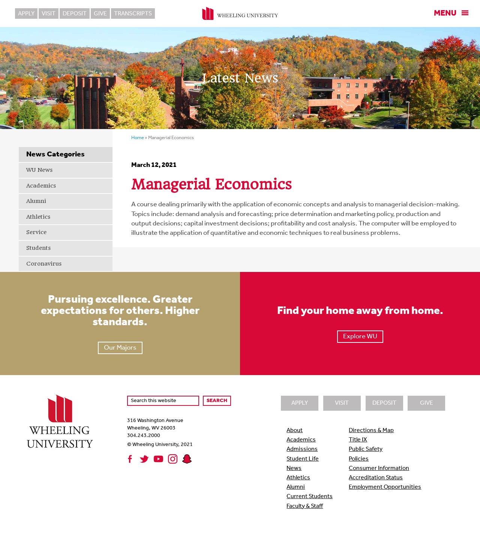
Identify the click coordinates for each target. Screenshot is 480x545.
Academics (41, 185)
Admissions (302, 449)
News (294, 468)
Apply (26, 14)
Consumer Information (379, 468)
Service (36, 232)
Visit (49, 14)
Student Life (302, 459)
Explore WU (360, 336)
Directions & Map (371, 431)
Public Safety (365, 449)
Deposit (75, 14)
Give (100, 14)
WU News (39, 170)
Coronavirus (44, 263)
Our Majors (120, 347)
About (294, 431)
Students (38, 248)
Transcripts (133, 14)
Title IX (358, 440)
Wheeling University (240, 13)
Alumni (36, 201)
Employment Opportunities (385, 487)
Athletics (38, 216)
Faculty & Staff (304, 506)
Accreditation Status (376, 478)
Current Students (309, 497)
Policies (359, 459)
